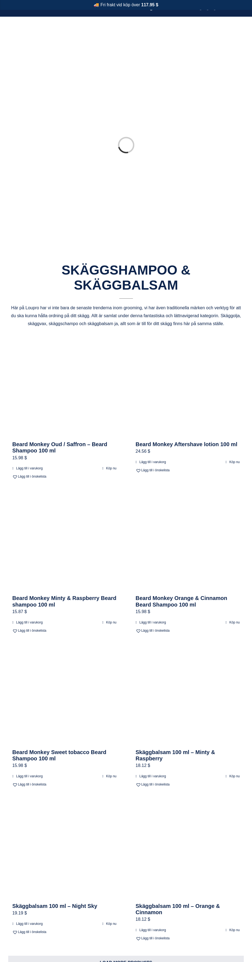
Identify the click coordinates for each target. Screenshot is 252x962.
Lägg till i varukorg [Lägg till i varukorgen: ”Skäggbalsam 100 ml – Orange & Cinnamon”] (153, 930)
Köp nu (111, 468)
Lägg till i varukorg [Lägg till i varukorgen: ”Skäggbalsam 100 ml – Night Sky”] (29, 924)
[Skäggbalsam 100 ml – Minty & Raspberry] (188, 696)
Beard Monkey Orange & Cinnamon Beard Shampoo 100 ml (181, 601)
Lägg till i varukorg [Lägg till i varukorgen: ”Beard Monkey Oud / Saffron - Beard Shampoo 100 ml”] (29, 468)
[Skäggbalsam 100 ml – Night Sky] (64, 850)
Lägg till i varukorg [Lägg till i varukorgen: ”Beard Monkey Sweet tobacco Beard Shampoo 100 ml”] (29, 776)
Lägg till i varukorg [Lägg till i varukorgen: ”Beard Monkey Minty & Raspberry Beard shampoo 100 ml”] (29, 622)
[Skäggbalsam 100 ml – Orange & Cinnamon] (188, 850)
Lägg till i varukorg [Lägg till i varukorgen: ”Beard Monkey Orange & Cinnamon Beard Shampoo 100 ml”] (153, 622)
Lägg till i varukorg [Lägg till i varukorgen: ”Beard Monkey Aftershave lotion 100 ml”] (153, 462)
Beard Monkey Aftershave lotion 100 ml (187, 444)
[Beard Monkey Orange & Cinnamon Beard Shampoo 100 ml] (188, 542)
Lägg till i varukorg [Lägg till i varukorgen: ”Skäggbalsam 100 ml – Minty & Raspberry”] (153, 776)
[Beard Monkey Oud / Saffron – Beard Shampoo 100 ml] (64, 388)
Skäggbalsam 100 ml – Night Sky (54, 906)
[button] (37, 476)
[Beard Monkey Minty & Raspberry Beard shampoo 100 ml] (64, 542)
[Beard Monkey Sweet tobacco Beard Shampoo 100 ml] (64, 696)
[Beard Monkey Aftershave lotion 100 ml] (188, 388)
